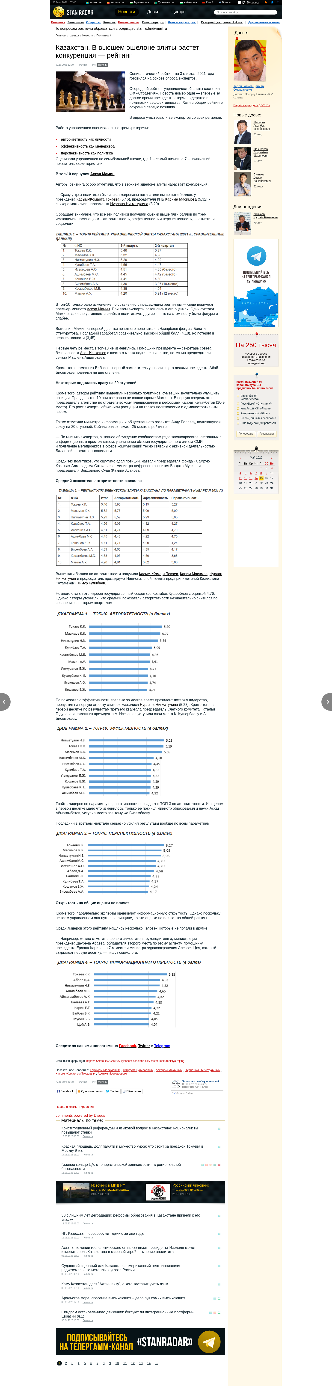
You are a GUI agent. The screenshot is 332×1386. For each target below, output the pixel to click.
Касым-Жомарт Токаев (158, 574)
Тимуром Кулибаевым (138, 1070)
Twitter (144, 1046)
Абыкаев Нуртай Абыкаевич (266, 216)
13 (140, 1363)
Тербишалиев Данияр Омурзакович (249, 87)
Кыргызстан (118, 2)
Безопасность (128, 22)
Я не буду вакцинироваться (258, 423)
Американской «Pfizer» (255, 413)
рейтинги (102, 65)
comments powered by (80, 1115)
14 (148, 1363)
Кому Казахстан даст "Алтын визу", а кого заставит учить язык (115, 1284)
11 (125, 1363)
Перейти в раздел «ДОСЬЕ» (252, 105)
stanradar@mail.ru (151, 28)
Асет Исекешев (93, 353)
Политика (58, 22)
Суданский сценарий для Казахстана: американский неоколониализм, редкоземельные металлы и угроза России (121, 1268)
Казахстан (96, 2)
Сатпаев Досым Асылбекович (262, 178)
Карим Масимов (194, 574)
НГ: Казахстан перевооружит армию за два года (103, 1233)
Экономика (76, 22)
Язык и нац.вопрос (182, 22)
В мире (226, 2)
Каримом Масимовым (105, 1070)
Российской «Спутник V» (257, 403)
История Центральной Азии (222, 22)
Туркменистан (166, 2)
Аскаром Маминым (169, 1070)
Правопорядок (153, 22)
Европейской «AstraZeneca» (250, 397)
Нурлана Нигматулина (129, 204)
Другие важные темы (264, 22)
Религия (109, 22)
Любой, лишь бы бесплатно (258, 418)
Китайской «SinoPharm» (256, 408)
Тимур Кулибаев (91, 583)
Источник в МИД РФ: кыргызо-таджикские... (110, 1187)
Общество (93, 22)
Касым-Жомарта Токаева (97, 199)
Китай (209, 2)
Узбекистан (190, 2)
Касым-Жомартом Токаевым (75, 1073)
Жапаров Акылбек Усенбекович (262, 125)
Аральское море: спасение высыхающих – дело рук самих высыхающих (123, 1298)
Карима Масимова (181, 199)
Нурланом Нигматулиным (202, 1070)
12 (133, 1363)
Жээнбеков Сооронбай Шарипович (261, 152)
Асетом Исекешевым (112, 1073)
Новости (87, 35)
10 (117, 1363)
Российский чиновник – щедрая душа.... (190, 1187)
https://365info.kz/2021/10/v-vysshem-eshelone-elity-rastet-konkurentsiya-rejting (135, 1061)
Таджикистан (141, 2)
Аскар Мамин (102, 174)
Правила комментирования (75, 1106)
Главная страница (67, 35)
